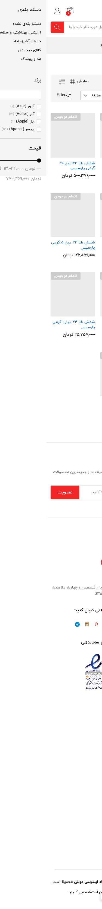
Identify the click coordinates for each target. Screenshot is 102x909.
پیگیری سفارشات (83, 836)
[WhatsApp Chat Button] (88, 895)
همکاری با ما (88, 731)
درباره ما (91, 715)
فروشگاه (91, 791)
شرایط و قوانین (85, 820)
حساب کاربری (87, 783)
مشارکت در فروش (83, 738)
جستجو (10, 27)
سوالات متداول (85, 828)
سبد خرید (90, 768)
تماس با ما (89, 723)
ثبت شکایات (87, 843)
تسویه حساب (86, 775)
